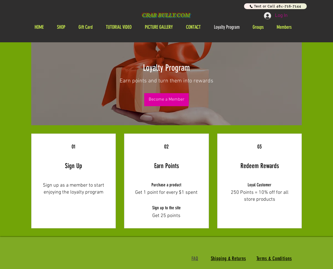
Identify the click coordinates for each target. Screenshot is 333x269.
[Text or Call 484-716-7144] (275, 6)
